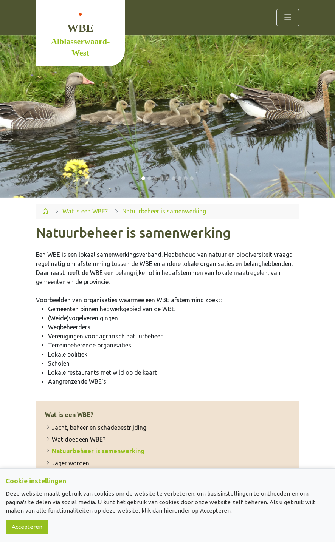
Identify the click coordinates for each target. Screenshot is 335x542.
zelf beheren (249, 502)
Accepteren (27, 526)
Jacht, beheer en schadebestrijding (95, 427)
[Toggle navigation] (287, 17)
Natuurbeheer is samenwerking (94, 451)
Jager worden (67, 463)
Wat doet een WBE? (75, 439)
